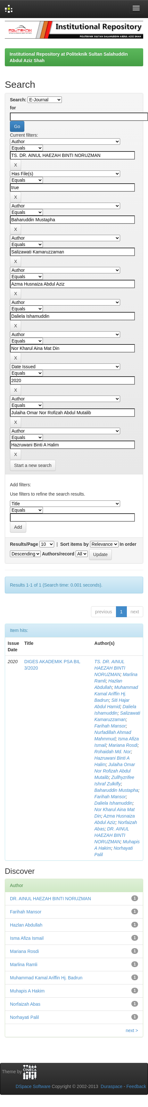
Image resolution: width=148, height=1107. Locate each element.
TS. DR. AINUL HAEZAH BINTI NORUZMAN (110, 668)
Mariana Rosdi (123, 745)
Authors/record (58, 553)
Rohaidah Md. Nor (113, 751)
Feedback (136, 1086)
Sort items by (74, 544)
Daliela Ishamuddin (114, 803)
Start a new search (33, 465)
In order (128, 544)
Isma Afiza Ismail (27, 938)
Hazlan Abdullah (26, 925)
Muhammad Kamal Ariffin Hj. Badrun (116, 694)
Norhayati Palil (24, 1017)
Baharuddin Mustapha (116, 790)
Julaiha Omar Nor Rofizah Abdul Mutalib (115, 771)
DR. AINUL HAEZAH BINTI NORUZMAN (112, 835)
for (13, 107)
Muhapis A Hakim (27, 990)
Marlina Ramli (23, 964)
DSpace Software (33, 1086)
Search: (18, 99)
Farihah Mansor (110, 725)
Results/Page (24, 544)
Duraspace (111, 1086)
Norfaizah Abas (25, 1004)
